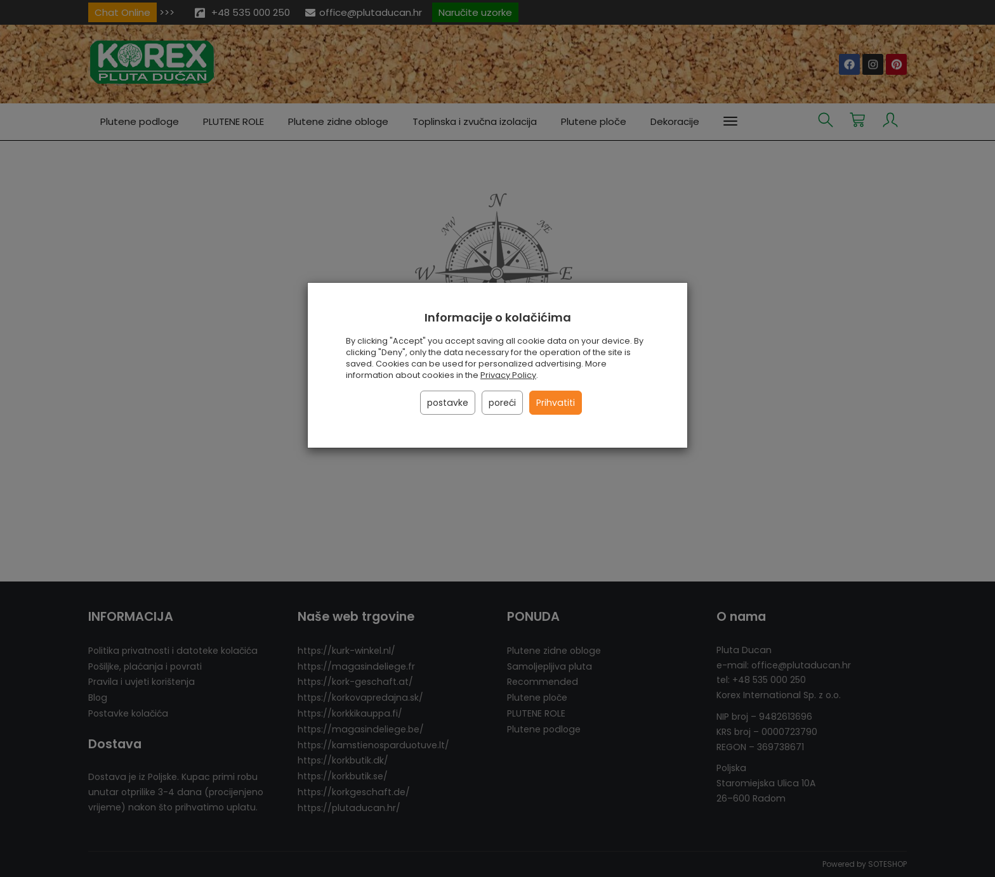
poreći (502, 402)
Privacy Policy (508, 375)
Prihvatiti (555, 402)
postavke (447, 402)
